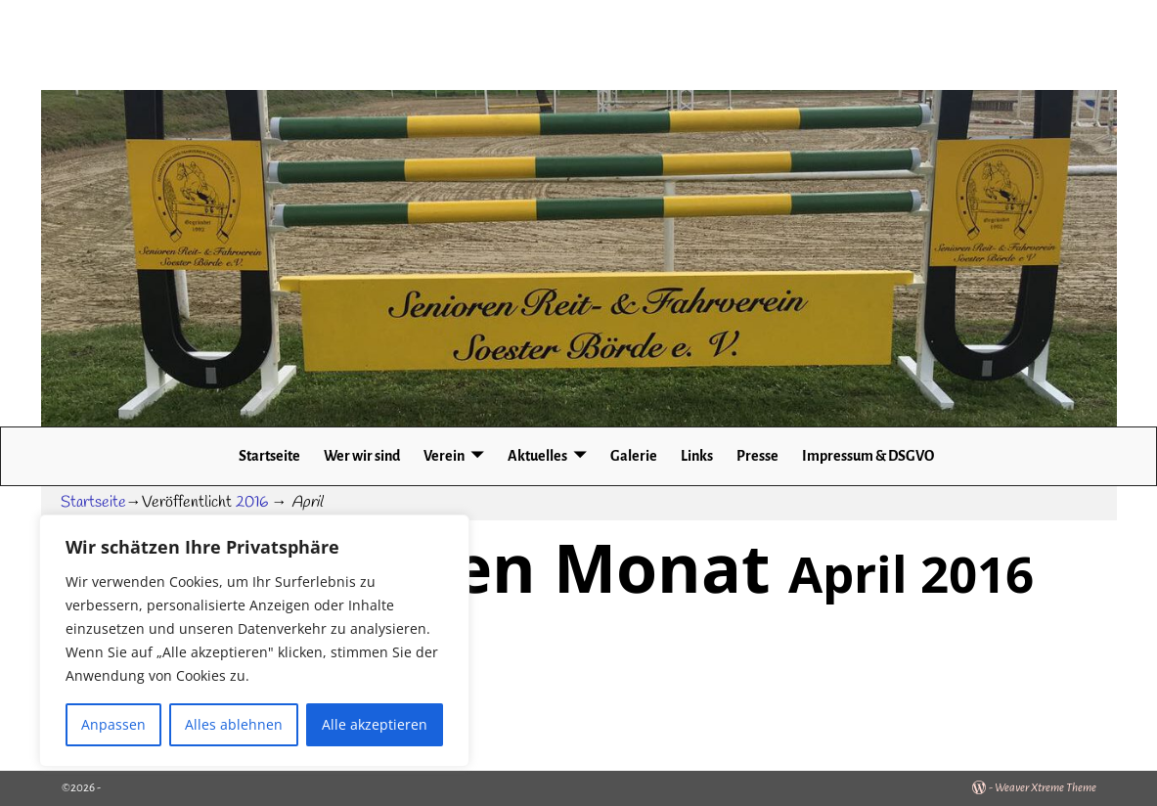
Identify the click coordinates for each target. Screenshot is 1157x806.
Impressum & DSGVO (868, 456)
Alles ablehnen (234, 724)
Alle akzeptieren (374, 724)
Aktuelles (537, 456)
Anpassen (113, 724)
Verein (444, 456)
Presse (757, 456)
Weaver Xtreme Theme (1045, 788)
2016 (252, 502)
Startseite (269, 456)
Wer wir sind (362, 456)
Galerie (633, 456)
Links (697, 456)
